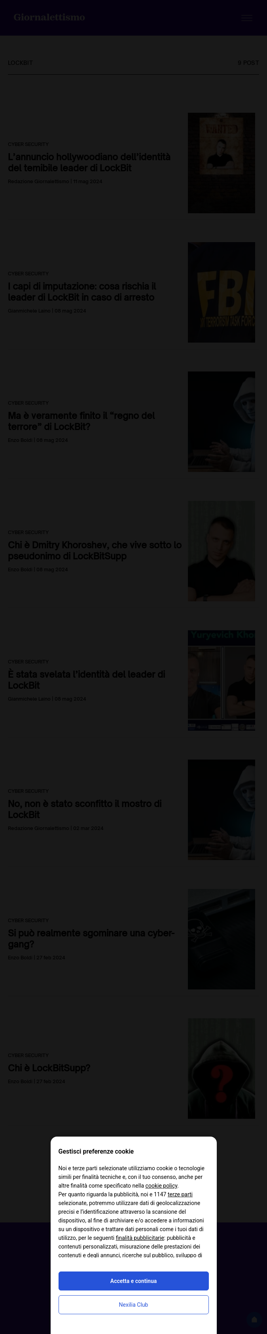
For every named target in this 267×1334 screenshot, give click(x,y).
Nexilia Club (133, 1305)
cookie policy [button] (162, 1185)
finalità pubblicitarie (140, 1238)
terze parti (180, 1194)
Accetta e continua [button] (133, 1281)
